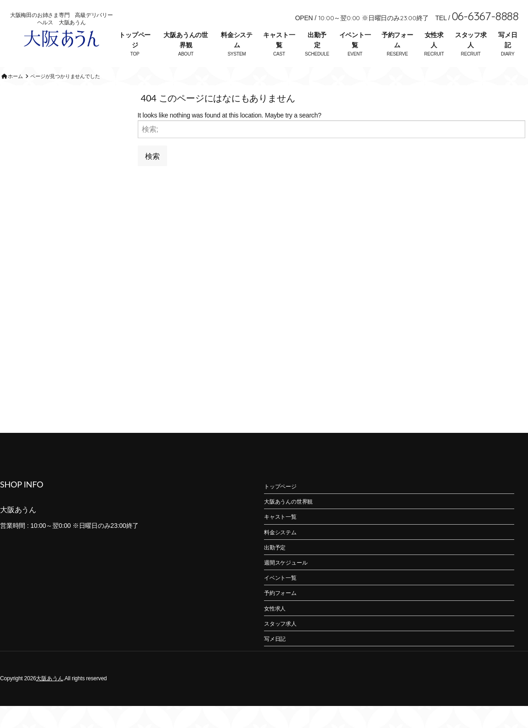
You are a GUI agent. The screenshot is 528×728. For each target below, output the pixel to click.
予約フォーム (397, 40)
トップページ (135, 40)
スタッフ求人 (471, 40)
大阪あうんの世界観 (185, 40)
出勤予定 (317, 40)
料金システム (237, 40)
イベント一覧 (355, 40)
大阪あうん (49, 700)
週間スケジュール (285, 585)
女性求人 (434, 40)
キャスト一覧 (279, 40)
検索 (152, 177)
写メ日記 (507, 40)
